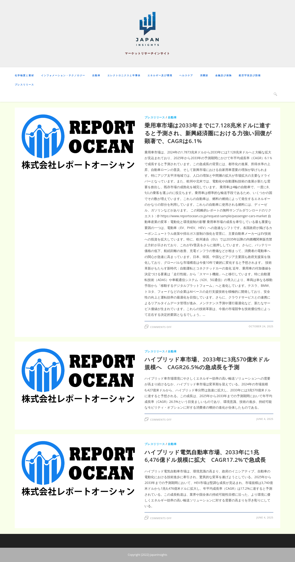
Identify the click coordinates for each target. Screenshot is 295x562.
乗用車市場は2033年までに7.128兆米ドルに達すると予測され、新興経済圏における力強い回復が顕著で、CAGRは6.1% (208, 132)
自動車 (172, 117)
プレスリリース (155, 117)
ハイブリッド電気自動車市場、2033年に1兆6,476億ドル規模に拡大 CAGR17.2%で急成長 (205, 456)
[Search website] (275, 94)
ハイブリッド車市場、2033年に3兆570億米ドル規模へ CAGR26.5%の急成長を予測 (207, 363)
